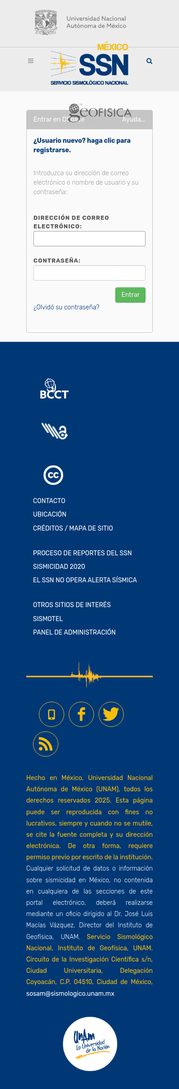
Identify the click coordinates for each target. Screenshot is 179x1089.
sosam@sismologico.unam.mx (70, 994)
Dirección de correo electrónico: (71, 222)
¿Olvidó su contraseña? (66, 307)
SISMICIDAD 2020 (59, 567)
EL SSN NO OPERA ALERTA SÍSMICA (85, 580)
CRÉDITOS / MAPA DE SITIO (73, 528)
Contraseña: (56, 260)
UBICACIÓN (49, 514)
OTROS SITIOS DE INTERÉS (72, 605)
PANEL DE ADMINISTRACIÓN (74, 632)
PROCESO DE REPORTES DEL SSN (82, 553)
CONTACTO (49, 501)
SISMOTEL (48, 619)
